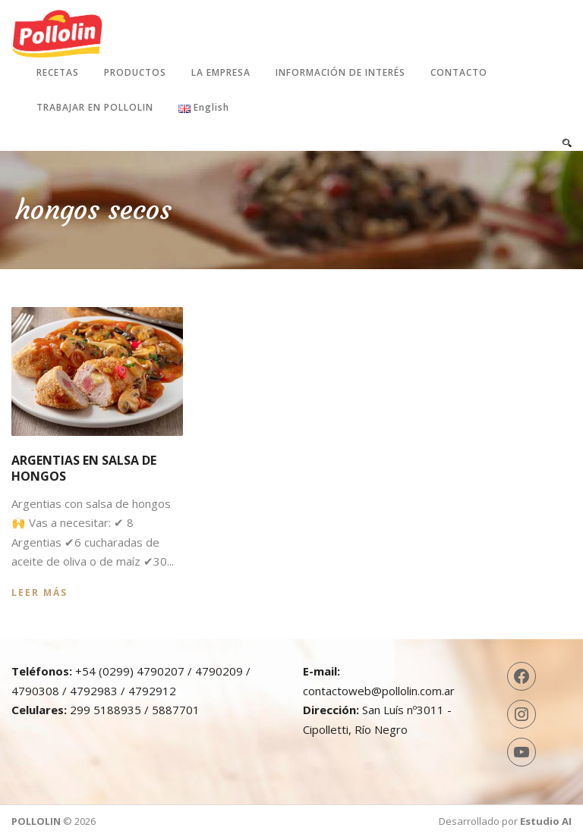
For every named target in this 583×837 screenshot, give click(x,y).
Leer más (39, 592)
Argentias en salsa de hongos (83, 468)
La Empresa (221, 72)
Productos (135, 72)
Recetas (57, 72)
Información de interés (340, 72)
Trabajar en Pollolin (94, 107)
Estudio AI (546, 821)
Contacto (458, 72)
